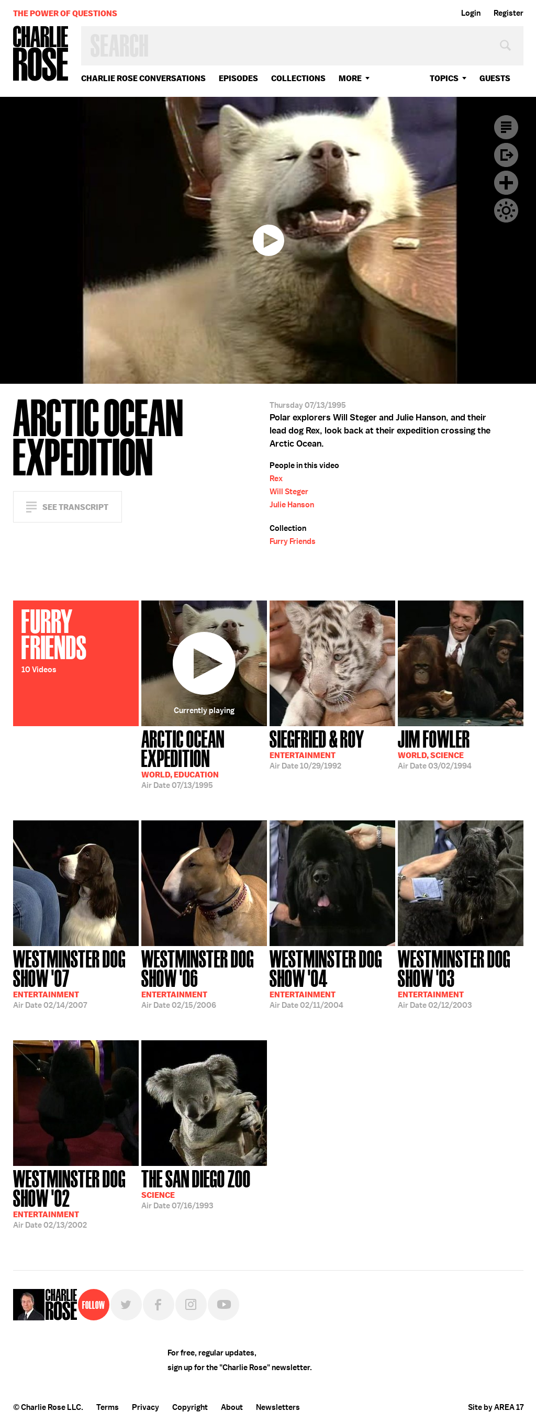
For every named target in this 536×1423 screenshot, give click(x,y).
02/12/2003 (460, 978)
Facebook (158, 1304)
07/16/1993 (196, 1188)
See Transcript (75, 507)
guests (494, 78)
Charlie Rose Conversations (143, 78)
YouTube (223, 1304)
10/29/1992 (317, 748)
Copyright (190, 1407)
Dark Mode (506, 210)
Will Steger (289, 491)
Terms (107, 1407)
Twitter (126, 1304)
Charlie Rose (41, 54)
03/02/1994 (435, 748)
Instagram (191, 1304)
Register (508, 13)
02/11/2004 (332, 978)
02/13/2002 (76, 1198)
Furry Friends (293, 541)
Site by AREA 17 (495, 1407)
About (232, 1407)
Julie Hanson (292, 504)
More (350, 78)
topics (444, 78)
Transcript (506, 127)
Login (471, 13)
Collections (298, 78)
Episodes (238, 78)
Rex (276, 478)
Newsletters (278, 1407)
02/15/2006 (204, 978)
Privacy (145, 1407)
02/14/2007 (76, 978)
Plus (506, 183)
